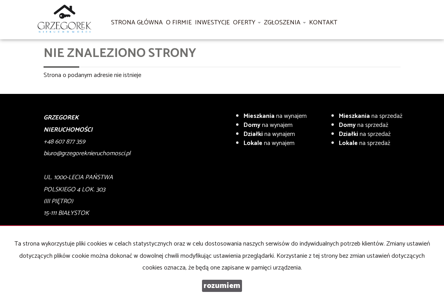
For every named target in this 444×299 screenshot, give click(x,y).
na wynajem (275, 116)
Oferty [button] (247, 22)
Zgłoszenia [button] (285, 22)
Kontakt (323, 22)
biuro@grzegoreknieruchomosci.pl (87, 153)
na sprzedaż (370, 116)
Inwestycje (212, 22)
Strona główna (137, 22)
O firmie (179, 22)
